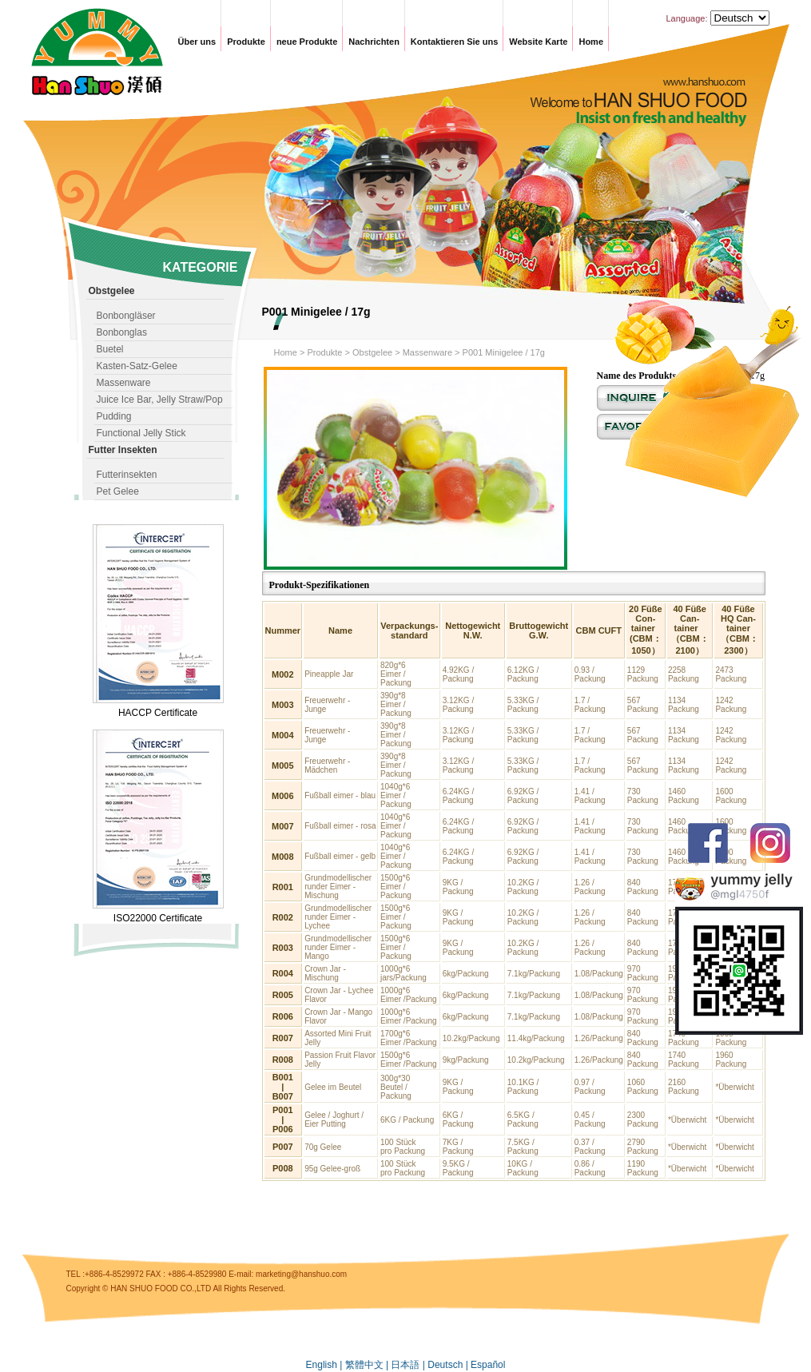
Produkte (246, 41)
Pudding (114, 416)
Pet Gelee (118, 491)
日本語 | (409, 1364)
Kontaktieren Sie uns (454, 41)
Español (488, 1364)
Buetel (110, 349)
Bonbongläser (126, 315)
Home (590, 41)
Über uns (197, 41)
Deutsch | (449, 1364)
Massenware (124, 382)
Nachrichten (374, 41)
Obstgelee (372, 352)
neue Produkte (306, 41)
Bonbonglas (122, 332)
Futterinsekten (127, 474)
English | (325, 1364)
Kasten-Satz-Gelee (137, 366)
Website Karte (538, 41)
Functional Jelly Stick (141, 433)
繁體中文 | (368, 1364)
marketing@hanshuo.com (301, 1274)
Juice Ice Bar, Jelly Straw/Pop (160, 399)
